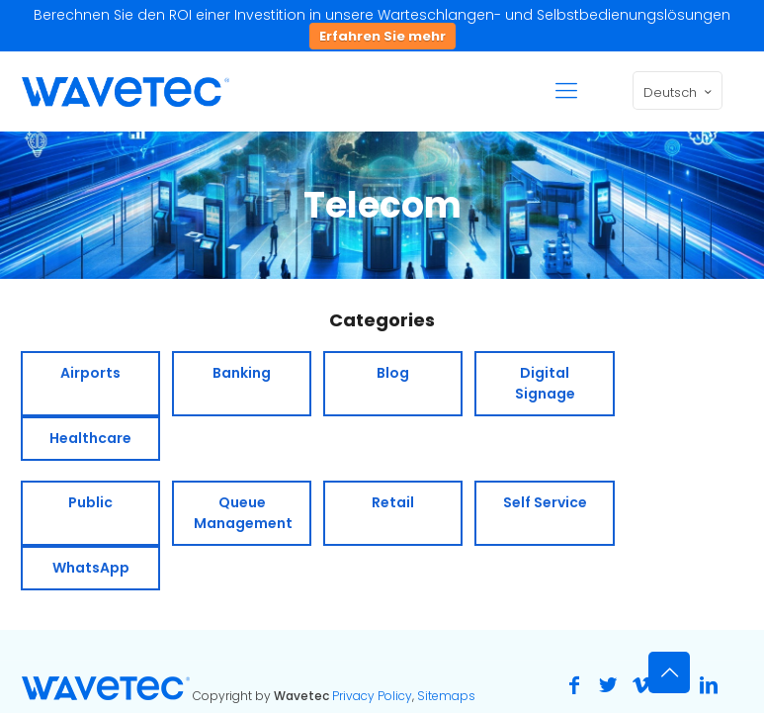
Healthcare (90, 438)
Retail (393, 502)
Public (90, 502)
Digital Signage (545, 383)
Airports (90, 373)
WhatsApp (90, 568)
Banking (241, 373)
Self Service (545, 502)
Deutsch (679, 92)
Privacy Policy (372, 695)
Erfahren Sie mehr (382, 36)
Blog (393, 373)
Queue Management (243, 512)
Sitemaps (446, 695)
